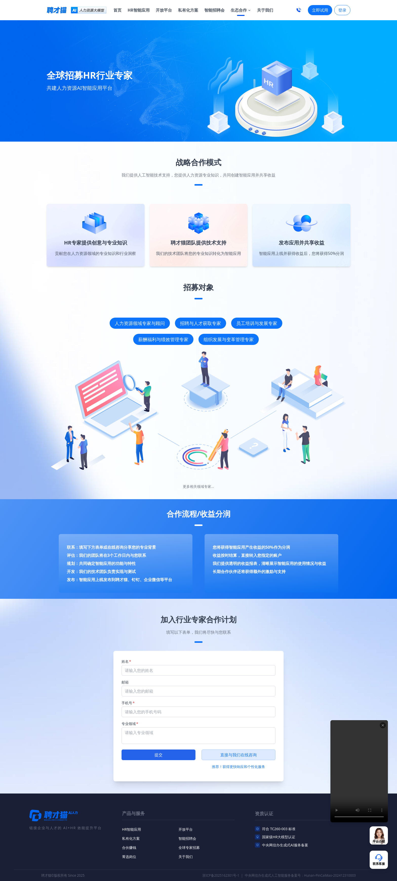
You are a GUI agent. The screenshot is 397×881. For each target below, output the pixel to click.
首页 (117, 10)
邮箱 (125, 682)
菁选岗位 (129, 860)
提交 (158, 755)
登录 (342, 10)
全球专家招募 (189, 851)
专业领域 (130, 723)
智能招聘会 (214, 10)
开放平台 (164, 10)
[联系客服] (379, 835)
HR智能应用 (139, 10)
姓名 (126, 661)
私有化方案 (188, 10)
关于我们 (265, 10)
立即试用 (320, 10)
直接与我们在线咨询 (238, 755)
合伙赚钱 (129, 851)
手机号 (128, 702)
